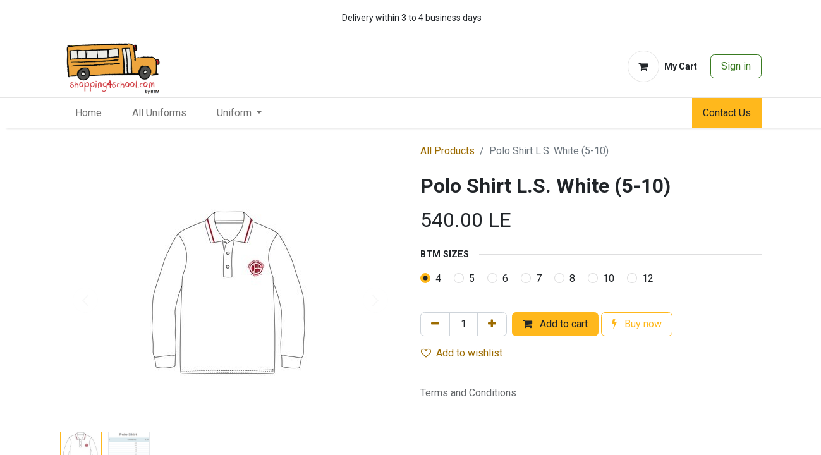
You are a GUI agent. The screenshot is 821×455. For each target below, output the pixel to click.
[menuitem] (88, 113)
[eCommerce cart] (662, 66)
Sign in (736, 66)
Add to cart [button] (555, 324)
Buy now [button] (637, 324)
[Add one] (492, 324)
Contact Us (727, 113)
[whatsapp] (713, 18)
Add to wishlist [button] (461, 353)
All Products (447, 151)
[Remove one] (435, 324)
